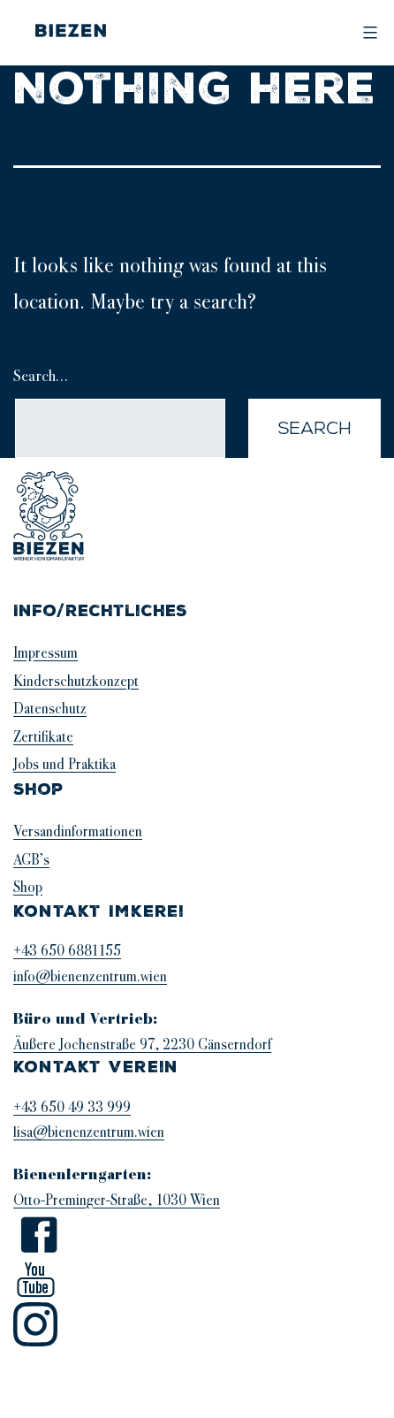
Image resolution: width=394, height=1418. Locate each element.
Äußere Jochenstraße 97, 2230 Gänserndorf (142, 1044)
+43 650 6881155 (67, 951)
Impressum (45, 653)
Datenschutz (50, 708)
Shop (27, 887)
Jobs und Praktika (64, 764)
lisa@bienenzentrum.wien (88, 1132)
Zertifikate (43, 737)
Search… (40, 375)
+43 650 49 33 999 (72, 1107)
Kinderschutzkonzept (76, 681)
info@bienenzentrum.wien (90, 976)
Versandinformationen (77, 831)
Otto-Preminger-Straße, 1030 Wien (116, 1200)
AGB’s (31, 859)
